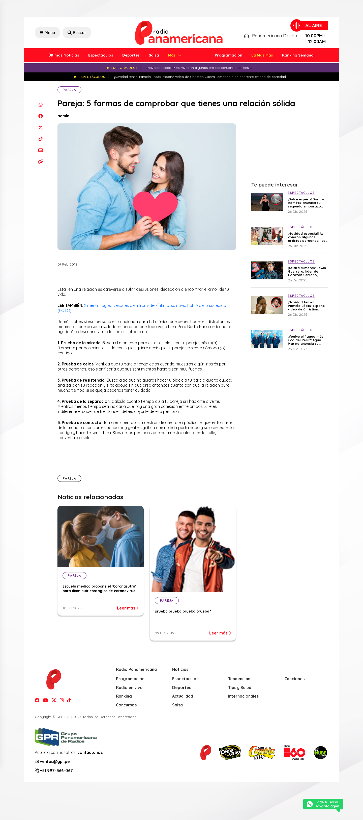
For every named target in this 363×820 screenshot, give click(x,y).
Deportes (131, 55)
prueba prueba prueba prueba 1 (183, 611)
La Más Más (262, 55)
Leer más (128, 608)
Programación (228, 55)
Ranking (124, 696)
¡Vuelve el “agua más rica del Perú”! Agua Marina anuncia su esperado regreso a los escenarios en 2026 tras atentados (307, 340)
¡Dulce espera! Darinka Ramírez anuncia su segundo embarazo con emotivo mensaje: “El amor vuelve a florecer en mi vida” (306, 202)
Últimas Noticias (63, 55)
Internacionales (243, 696)
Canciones (294, 678)
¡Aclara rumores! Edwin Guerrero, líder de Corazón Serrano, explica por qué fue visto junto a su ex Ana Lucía (307, 271)
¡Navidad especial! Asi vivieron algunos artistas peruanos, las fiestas (306, 237)
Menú (47, 32)
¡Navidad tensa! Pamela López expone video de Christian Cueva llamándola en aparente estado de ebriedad (306, 305)
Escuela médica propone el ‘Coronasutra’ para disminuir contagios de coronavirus (99, 588)
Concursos (126, 704)
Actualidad (182, 696)
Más (172, 55)
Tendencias (239, 678)
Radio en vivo (129, 687)
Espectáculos (100, 55)
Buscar (77, 32)
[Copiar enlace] (40, 161)
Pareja (69, 90)
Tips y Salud (239, 687)
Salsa (154, 55)
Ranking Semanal (298, 55)
